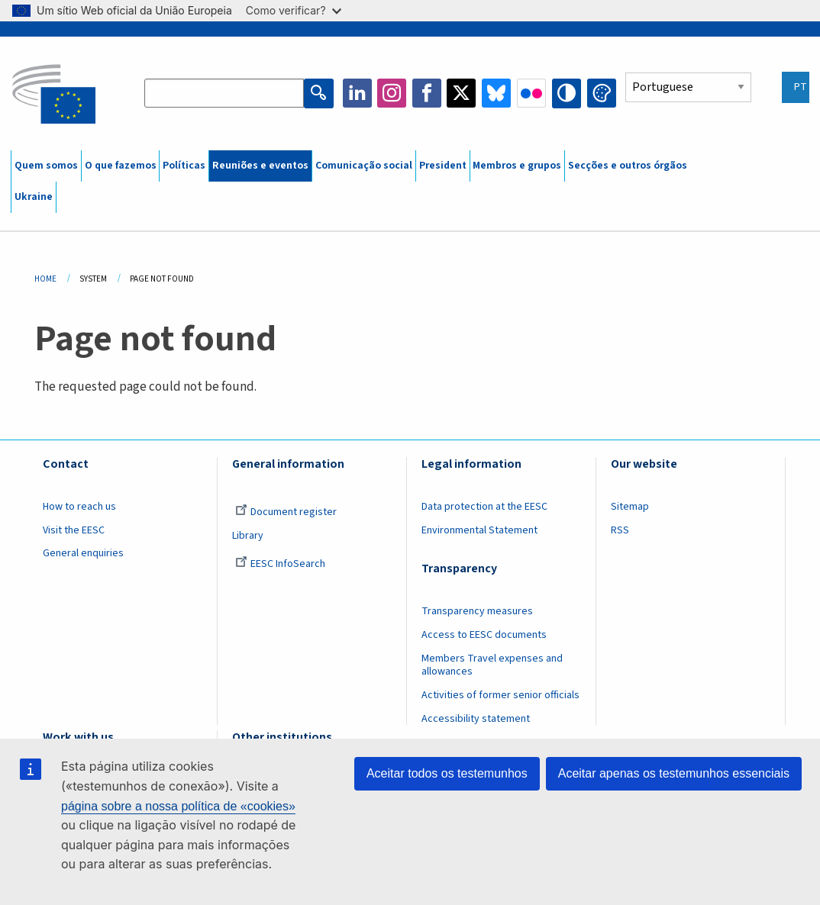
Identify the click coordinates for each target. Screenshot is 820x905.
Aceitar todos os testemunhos (447, 773)
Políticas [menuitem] (184, 165)
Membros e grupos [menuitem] (517, 165)
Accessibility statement (475, 718)
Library (247, 535)
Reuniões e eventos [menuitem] (260, 165)
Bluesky (497, 93)
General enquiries (83, 553)
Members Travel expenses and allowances (492, 665)
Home (45, 279)
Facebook (427, 93)
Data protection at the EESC (484, 506)
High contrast (566, 93)
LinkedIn (357, 93)
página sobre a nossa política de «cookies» (178, 806)
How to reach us (79, 506)
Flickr (531, 93)
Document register (286, 512)
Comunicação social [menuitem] (363, 165)
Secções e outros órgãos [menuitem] (627, 165)
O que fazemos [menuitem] (121, 165)
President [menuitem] (442, 165)
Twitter (461, 93)
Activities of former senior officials (500, 695)
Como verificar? (293, 10)
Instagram (392, 93)
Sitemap (630, 506)
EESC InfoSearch (280, 564)
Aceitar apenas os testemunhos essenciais (673, 773)
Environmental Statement (479, 530)
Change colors (601, 93)
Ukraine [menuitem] (34, 197)
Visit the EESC (74, 530)
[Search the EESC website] (224, 93)
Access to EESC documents (484, 635)
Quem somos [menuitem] (46, 165)
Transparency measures (477, 611)
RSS (620, 530)
